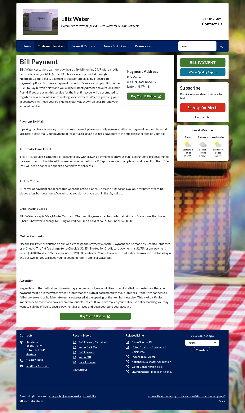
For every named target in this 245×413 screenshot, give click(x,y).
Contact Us (212, 24)
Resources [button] (142, 46)
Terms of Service (72, 396)
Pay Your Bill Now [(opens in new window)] (146, 96)
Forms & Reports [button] (83, 46)
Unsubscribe (202, 117)
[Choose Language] (202, 343)
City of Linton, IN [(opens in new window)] (142, 342)
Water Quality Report (203, 72)
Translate (202, 350)
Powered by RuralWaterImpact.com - (186, 396)
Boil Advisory (86, 352)
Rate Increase (87, 362)
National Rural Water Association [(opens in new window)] (151, 361)
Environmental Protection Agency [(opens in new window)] (152, 371)
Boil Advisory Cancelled (93, 342)
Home (27, 46)
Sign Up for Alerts (202, 107)
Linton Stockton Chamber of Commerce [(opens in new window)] (149, 349)
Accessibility (89, 396)
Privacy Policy (56, 396)
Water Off (85, 357)
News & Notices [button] (115, 46)
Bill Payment (203, 62)
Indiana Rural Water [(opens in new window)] (143, 356)
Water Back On (88, 347)
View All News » (81, 369)
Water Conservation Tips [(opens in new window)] (147, 366)
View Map (31, 354)
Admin (222, 400)
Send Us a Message (37, 365)
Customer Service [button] (50, 46)
